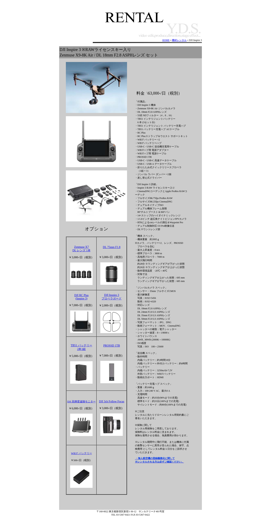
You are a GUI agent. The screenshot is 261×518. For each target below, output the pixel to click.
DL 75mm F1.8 (111, 247)
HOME (165, 40)
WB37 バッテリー (81, 453)
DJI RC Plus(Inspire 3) (81, 297)
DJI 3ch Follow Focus (111, 401)
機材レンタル (179, 40)
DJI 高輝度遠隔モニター (81, 401)
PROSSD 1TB (111, 345)
